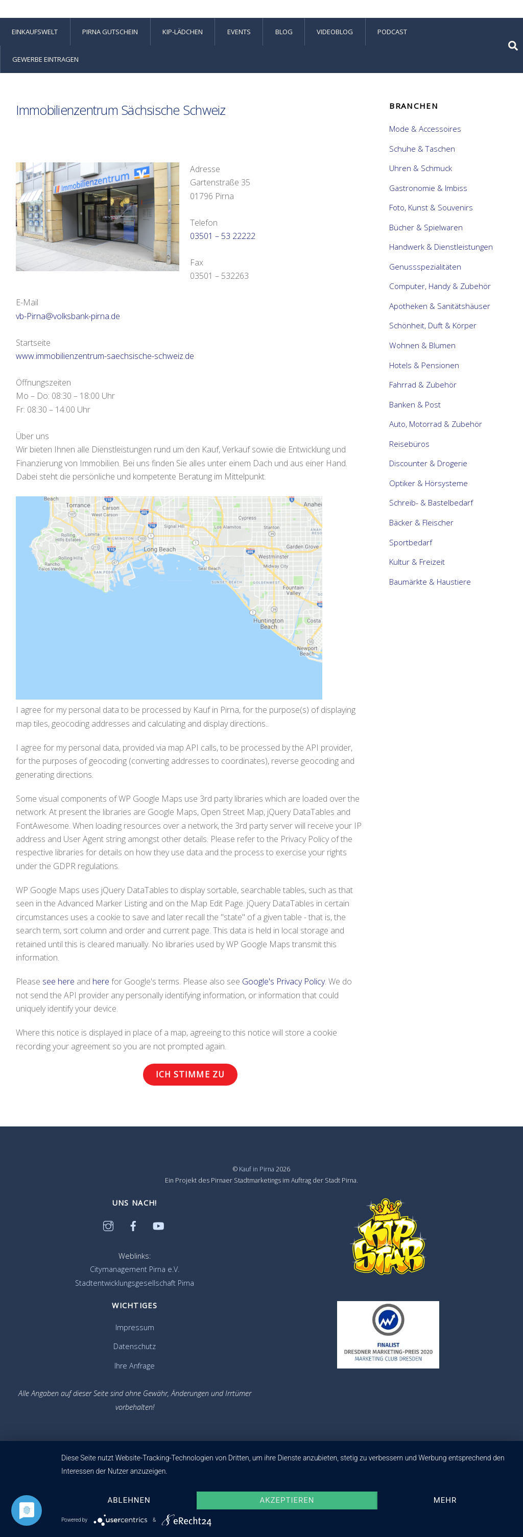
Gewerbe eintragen (45, 59)
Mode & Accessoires (425, 129)
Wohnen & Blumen (422, 345)
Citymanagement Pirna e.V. (134, 1269)
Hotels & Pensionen (424, 365)
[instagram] (108, 1225)
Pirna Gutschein (110, 31)
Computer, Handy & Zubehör (440, 286)
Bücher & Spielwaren (426, 227)
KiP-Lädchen (182, 31)
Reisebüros (409, 444)
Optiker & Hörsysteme (428, 483)
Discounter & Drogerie (428, 463)
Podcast (392, 31)
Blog (284, 31)
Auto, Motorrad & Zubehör (435, 424)
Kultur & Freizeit (417, 562)
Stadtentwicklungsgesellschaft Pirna (134, 1283)
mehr (445, 1500)
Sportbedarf (410, 542)
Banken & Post (415, 404)
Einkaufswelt (35, 31)
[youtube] (158, 1225)
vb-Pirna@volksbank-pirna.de (68, 316)
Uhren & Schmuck (420, 168)
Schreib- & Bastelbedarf (431, 502)
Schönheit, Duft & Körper (433, 325)
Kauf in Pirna (256, 1169)
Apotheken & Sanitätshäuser (439, 306)
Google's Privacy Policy (283, 981)
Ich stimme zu (190, 1074)
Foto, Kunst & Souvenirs (431, 207)
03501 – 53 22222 (222, 236)
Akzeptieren (287, 1500)
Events (239, 31)
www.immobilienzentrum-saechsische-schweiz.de (105, 356)
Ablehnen (129, 1500)
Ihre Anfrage (134, 1366)
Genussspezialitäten (425, 266)
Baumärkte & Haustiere (430, 582)
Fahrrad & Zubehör (423, 384)
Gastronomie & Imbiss (428, 188)
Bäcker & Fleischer (421, 522)
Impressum (134, 1327)
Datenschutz (134, 1346)
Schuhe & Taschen (422, 148)
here (100, 981)
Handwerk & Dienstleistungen (441, 247)
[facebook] (133, 1225)
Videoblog (335, 31)
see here (58, 981)
